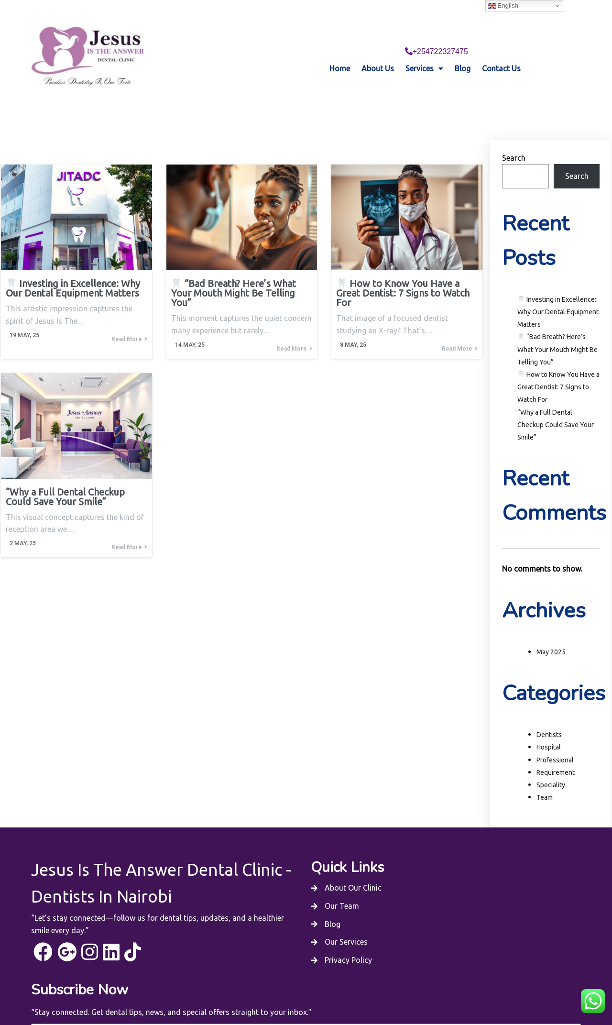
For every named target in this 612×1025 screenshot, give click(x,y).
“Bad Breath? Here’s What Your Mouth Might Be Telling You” (557, 332)
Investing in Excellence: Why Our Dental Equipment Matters (558, 294)
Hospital (548, 730)
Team (544, 780)
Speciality (550, 768)
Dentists (549, 718)
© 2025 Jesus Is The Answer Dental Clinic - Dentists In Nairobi (306, 990)
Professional (555, 743)
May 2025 (551, 635)
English (503, 6)
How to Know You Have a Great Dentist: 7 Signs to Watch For (558, 369)
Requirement (555, 755)
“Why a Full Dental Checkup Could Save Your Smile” (555, 407)
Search (513, 140)
